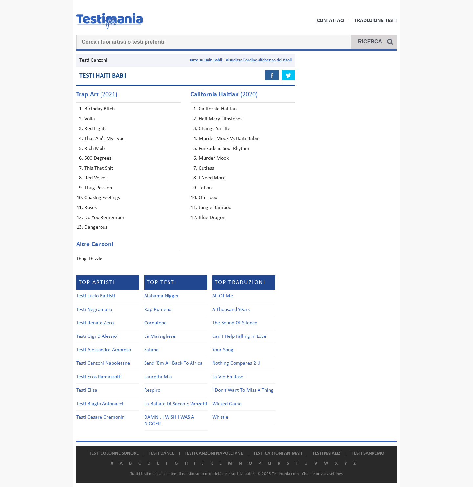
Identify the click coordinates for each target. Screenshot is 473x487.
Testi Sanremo (368, 453)
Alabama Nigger (161, 296)
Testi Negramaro (94, 309)
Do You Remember (104, 217)
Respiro (152, 390)
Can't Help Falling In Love (239, 336)
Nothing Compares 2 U (236, 363)
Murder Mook (214, 158)
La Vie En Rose (227, 377)
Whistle (220, 417)
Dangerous (95, 227)
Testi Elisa (86, 390)
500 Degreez (97, 158)
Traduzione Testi (375, 20)
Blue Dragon (212, 217)
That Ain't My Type (104, 138)
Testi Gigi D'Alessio (96, 336)
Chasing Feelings (102, 197)
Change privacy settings (322, 474)
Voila (89, 119)
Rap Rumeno (157, 309)
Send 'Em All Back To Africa (173, 363)
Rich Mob (94, 148)
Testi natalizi (327, 453)
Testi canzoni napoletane (214, 453)
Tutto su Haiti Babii (205, 60)
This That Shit (98, 168)
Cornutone (155, 323)
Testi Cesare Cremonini (101, 417)
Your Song (222, 350)
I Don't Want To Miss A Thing (243, 390)
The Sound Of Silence (234, 323)
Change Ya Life (214, 128)
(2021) (96, 94)
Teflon (205, 188)
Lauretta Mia (158, 377)
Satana (151, 350)
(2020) (224, 94)
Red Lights (95, 128)
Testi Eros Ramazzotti (99, 377)
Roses (90, 207)
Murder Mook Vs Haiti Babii (228, 138)
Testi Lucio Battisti (95, 296)
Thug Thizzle (89, 259)
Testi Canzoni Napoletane (103, 363)
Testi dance (161, 453)
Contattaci (330, 20)
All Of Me (222, 296)
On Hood (208, 197)
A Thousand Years (231, 309)
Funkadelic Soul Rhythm (224, 148)
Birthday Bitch (99, 109)
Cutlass (206, 168)
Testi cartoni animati (277, 453)
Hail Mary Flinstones (220, 119)
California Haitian (217, 109)
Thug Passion (98, 188)
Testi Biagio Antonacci (99, 403)
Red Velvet (95, 178)
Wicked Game (227, 403)
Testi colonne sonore (114, 453)
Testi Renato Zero (95, 323)
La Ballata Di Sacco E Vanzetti (175, 403)
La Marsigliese (159, 336)
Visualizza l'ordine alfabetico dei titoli (259, 60)
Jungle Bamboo (215, 207)
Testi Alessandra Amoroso (103, 350)
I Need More (212, 178)
